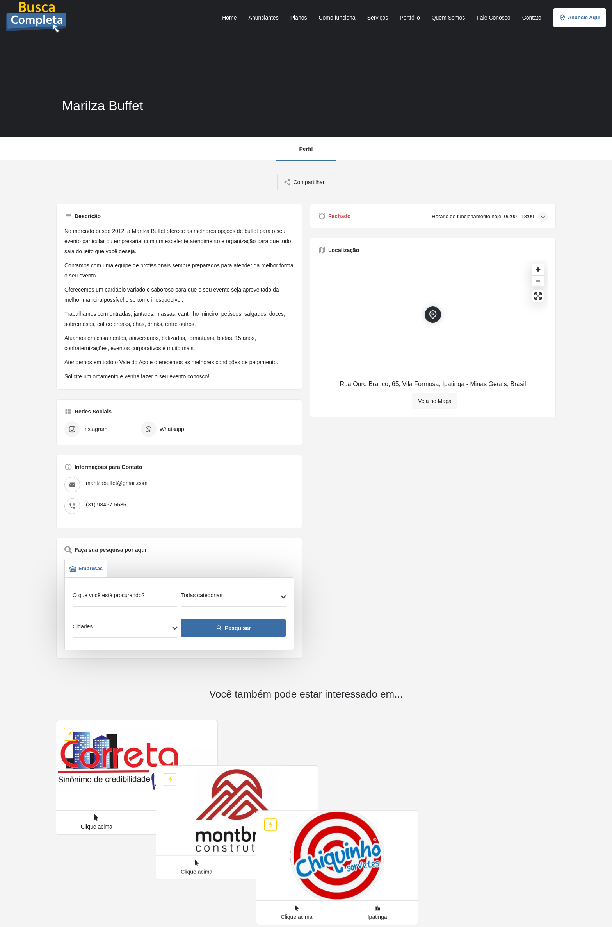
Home (229, 17)
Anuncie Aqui (579, 17)
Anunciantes (264, 17)
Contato (531, 17)
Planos (298, 17)
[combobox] (233, 597)
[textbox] (233, 597)
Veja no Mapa (435, 401)
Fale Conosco (493, 17)
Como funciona (336, 17)
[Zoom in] (538, 269)
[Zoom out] (538, 280)
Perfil (306, 149)
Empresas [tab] (86, 569)
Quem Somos (448, 17)
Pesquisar (233, 628)
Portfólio (410, 17)
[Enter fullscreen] (538, 296)
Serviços (377, 17)
